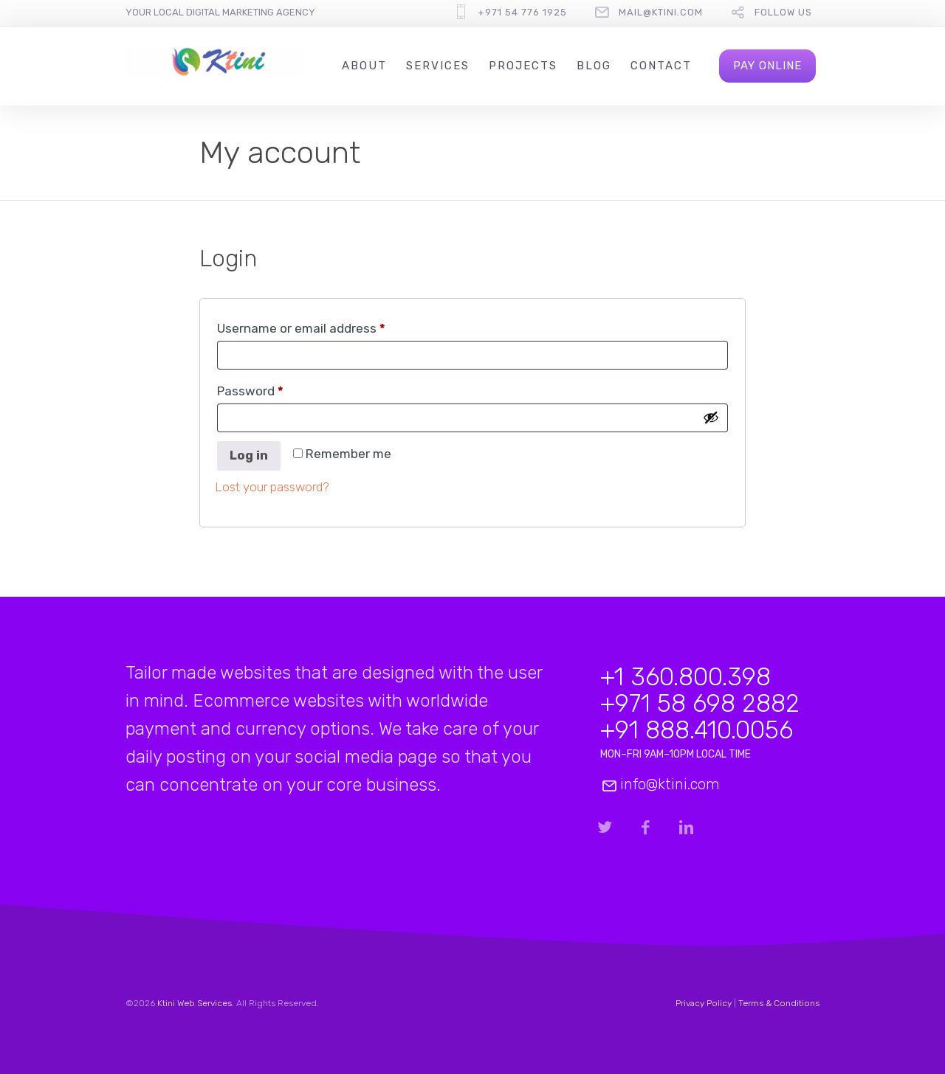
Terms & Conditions (778, 1003)
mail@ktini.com (661, 12)
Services (438, 65)
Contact (661, 65)
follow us (783, 12)
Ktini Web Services (194, 1003)
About (364, 65)
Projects (523, 65)
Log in (249, 455)
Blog (594, 65)
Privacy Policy (704, 1003)
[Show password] (711, 418)
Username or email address (327, 326)
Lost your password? (272, 486)
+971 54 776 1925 (522, 12)
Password (276, 388)
